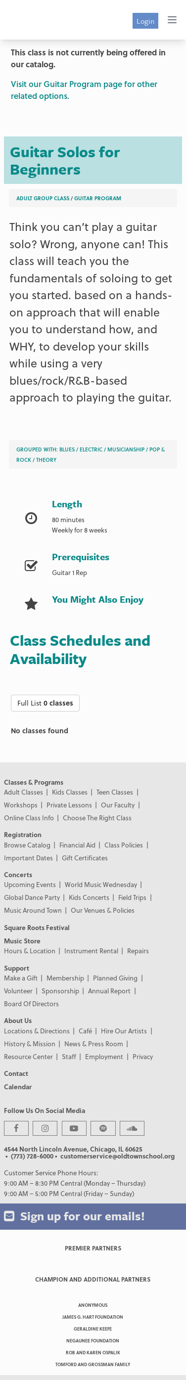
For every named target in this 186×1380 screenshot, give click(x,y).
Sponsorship (60, 990)
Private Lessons (69, 804)
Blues (67, 449)
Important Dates (28, 857)
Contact (16, 1073)
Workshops (21, 804)
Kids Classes (70, 792)
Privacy (143, 1056)
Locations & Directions (37, 1030)
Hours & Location (29, 950)
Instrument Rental (91, 950)
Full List (45, 703)
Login (145, 20)
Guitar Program (97, 198)
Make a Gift (21, 977)
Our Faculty (118, 804)
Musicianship (125, 449)
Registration (23, 834)
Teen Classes (114, 792)
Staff (69, 1056)
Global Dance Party (32, 897)
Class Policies (123, 844)
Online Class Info (29, 817)
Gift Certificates (85, 857)
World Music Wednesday (101, 884)
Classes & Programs (33, 782)
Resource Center (28, 1056)
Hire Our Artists (124, 1030)
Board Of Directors (31, 1003)
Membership (65, 977)
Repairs (138, 950)
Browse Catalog (27, 844)
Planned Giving (115, 977)
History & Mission (29, 1043)
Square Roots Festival (37, 927)
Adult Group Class (42, 198)
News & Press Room (93, 1043)
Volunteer (18, 990)
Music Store (22, 940)
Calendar (18, 1086)
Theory (46, 459)
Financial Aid (77, 844)
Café (85, 1030)
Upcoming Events (30, 884)
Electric (91, 449)
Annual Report (109, 990)
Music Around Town (33, 910)
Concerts (18, 874)
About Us (18, 1020)
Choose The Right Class (97, 817)
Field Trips (132, 897)
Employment (104, 1056)
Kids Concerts (89, 897)
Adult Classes (23, 792)
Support (16, 968)
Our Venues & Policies (103, 910)
